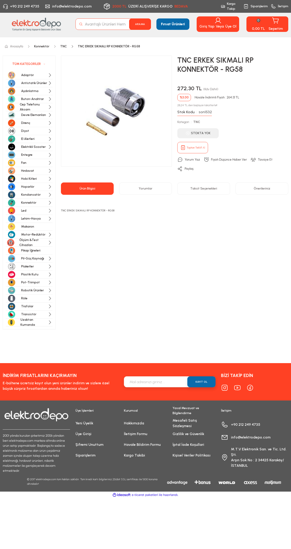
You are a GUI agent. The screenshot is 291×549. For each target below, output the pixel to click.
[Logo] (36, 24)
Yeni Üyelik (84, 423)
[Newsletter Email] (170, 381)
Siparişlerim (85, 455)
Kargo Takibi (134, 455)
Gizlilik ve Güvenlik (188, 434)
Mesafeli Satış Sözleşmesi (185, 423)
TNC (196, 122)
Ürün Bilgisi (87, 188)
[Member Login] (218, 20)
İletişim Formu (135, 434)
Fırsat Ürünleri (173, 24)
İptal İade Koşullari (188, 444)
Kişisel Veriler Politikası (192, 455)
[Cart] (267, 24)
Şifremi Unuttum (89, 444)
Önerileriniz (262, 188)
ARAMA (140, 24)
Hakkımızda (134, 423)
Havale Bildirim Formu (142, 444)
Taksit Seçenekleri (203, 188)
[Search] (113, 24)
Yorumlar (145, 188)
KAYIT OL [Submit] (201, 381)
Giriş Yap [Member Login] (206, 26)
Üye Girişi (83, 434)
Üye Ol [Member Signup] (230, 26)
